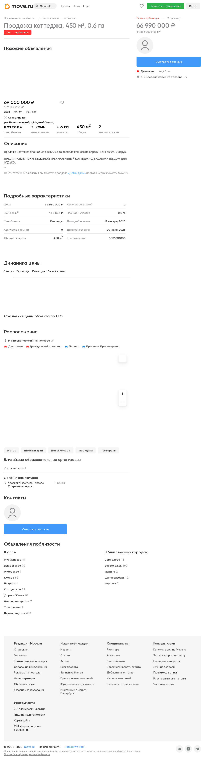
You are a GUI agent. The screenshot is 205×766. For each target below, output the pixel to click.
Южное (9, 577)
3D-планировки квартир (29, 708)
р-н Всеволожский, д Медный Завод (29, 122)
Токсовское (12, 607)
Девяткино (15, 346)
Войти (193, 6)
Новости (65, 649)
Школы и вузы (33, 450)
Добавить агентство (120, 672)
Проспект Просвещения (102, 346)
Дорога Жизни (14, 595)
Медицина (85, 450)
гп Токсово (70, 18)
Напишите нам (74, 746)
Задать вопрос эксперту (169, 655)
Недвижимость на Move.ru (19, 18)
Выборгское (12, 565)
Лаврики (9, 583)
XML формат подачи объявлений (27, 728)
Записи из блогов (71, 672)
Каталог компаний (119, 678)
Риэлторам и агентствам (169, 678)
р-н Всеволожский (49, 18)
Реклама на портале (27, 672)
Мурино (110, 571)
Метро (11, 450)
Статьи (65, 655)
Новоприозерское (16, 601)
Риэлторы (113, 649)
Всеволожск (113, 565)
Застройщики (116, 661)
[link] (19, 18)
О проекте (21, 649)
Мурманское (12, 559)
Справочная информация (30, 666)
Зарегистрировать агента (124, 666)
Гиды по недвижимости (29, 714)
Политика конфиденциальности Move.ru (27, 754)
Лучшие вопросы (164, 666)
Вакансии (20, 655)
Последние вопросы (166, 661)
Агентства (113, 655)
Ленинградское (14, 613)
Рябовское (11, 571)
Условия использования (29, 689)
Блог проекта (69, 666)
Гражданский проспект (46, 346)
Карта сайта (22, 720)
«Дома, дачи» (77, 173)
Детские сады (60, 450)
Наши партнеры (24, 678)
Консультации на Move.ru (169, 649)
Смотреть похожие (35, 529)
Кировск (110, 583)
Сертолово (112, 559)
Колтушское (12, 589)
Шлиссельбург (114, 577)
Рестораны (108, 450)
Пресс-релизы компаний (76, 678)
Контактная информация (30, 661)
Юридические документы (77, 684)
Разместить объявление (165, 6)
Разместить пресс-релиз (123, 684)
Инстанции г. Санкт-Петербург (73, 691)
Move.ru (121, 751)
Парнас (74, 346)
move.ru (29, 746)
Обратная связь (24, 684)
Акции (64, 661)
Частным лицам (163, 684)
